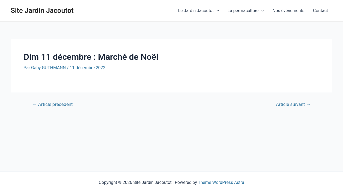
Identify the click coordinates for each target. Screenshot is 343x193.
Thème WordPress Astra (221, 182)
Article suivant (293, 104)
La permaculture (246, 10)
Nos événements (288, 10)
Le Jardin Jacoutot (198, 10)
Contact (320, 10)
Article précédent (52, 104)
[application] (216, 10)
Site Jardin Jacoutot (42, 10)
